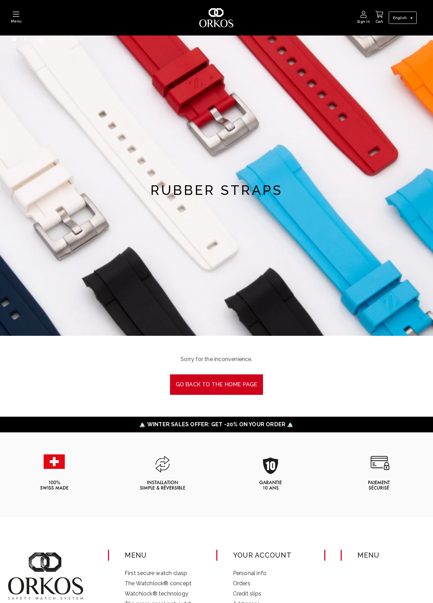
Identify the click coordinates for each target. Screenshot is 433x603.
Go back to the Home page (217, 384)
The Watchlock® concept (158, 583)
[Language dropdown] (404, 18)
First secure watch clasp (156, 573)
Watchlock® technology (156, 593)
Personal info (250, 573)
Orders (241, 583)
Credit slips (247, 593)
